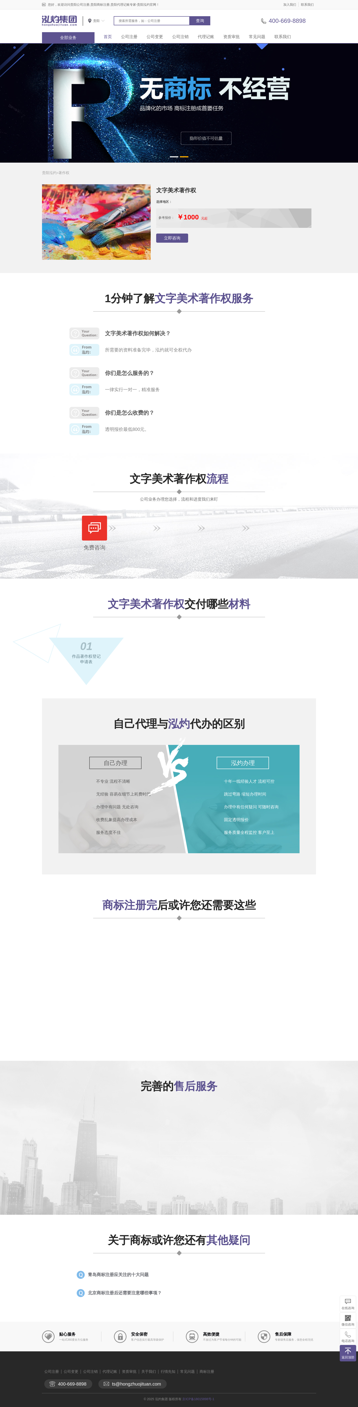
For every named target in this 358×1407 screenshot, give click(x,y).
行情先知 (168, 1371)
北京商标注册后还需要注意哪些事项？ (125, 1292)
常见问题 (257, 36)
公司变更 (155, 36)
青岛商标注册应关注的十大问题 (118, 1274)
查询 (200, 20)
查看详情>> (202, 1031)
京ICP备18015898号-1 (198, 1399)
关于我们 (148, 1371)
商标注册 (207, 1371)
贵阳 (96, 21)
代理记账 (206, 36)
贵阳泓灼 (49, 173)
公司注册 (129, 36)
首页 (108, 36)
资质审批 (231, 36)
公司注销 (180, 36)
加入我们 (289, 4)
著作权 (63, 173)
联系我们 (307, 4)
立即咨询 (172, 238)
